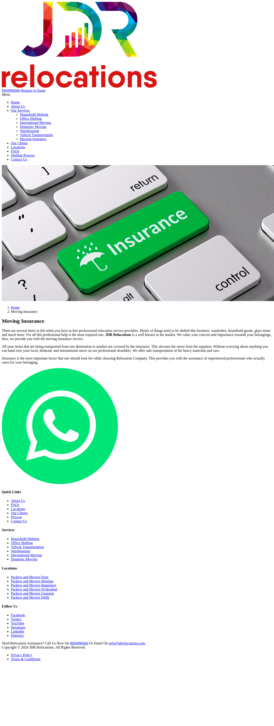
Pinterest (17, 635)
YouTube (17, 623)
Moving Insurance (33, 139)
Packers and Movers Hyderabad (34, 589)
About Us (18, 106)
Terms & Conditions (25, 659)
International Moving (35, 123)
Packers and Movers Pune (30, 577)
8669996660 (79, 643)
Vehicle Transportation (36, 135)
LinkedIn (17, 631)
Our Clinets (19, 513)
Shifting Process (22, 155)
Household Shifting (34, 114)
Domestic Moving (33, 127)
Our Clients (19, 143)
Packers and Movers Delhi (30, 597)
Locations (18, 147)
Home (15, 102)
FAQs (15, 151)
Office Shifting (31, 119)
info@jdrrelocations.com (127, 643)
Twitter (16, 619)
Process (16, 517)
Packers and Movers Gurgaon (32, 593)
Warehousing (29, 131)
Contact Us (19, 159)
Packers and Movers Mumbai (32, 581)
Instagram (18, 627)
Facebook (18, 615)
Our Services (20, 110)
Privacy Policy (21, 655)
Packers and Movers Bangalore (33, 585)
